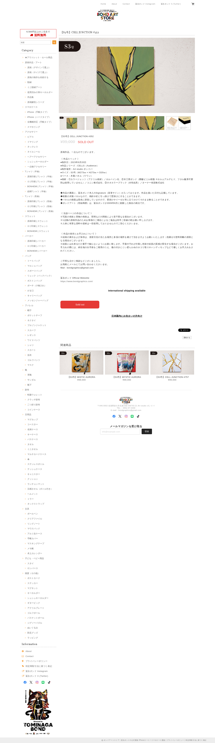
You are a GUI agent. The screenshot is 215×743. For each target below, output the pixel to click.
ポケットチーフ (34, 315)
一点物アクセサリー (36, 166)
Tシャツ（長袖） (33, 196)
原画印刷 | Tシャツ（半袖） (40, 176)
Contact (126, 4)
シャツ (30, 345)
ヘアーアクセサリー (36, 157)
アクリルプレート (35, 608)
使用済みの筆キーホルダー (40, 92)
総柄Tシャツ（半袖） (37, 191)
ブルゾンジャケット (36, 325)
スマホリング (33, 127)
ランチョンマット (35, 484)
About (114, 4)
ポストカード (33, 578)
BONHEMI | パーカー (37, 251)
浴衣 (29, 355)
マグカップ (32, 419)
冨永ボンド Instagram (145, 4)
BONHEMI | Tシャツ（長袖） (41, 211)
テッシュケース (34, 469)
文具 (27, 509)
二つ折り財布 (33, 404)
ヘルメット (32, 494)
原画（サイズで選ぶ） (37, 72)
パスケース (32, 439)
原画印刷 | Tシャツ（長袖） (40, 201)
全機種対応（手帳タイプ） (40, 122)
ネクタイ (31, 320)
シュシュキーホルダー (37, 161)
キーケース (32, 434)
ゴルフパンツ (33, 360)
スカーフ (31, 330)
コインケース (33, 409)
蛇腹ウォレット (34, 395)
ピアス (30, 137)
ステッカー (32, 583)
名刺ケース (32, 429)
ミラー (30, 499)
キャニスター (33, 474)
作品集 (30, 97)
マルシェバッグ (34, 266)
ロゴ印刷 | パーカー (36, 246)
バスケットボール (35, 618)
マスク (30, 365)
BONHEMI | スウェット (38, 231)
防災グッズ (32, 633)
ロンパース (32, 568)
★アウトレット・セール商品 (38, 57)
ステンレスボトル (35, 464)
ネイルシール (33, 152)
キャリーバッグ (34, 295)
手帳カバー (32, 538)
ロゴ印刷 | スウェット (37, 226)
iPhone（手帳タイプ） (38, 112)
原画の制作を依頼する (37, 77)
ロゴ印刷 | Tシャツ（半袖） (40, 181)
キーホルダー (33, 593)
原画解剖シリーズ (35, 102)
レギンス (31, 335)
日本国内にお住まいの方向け (126, 316)
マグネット (32, 588)
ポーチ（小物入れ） (36, 285)
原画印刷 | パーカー (36, 241)
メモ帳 (30, 548)
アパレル (29, 305)
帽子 (29, 310)
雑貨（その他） (32, 573)
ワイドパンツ (33, 340)
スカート (31, 350)
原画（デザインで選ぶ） (39, 67)
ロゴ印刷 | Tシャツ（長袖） (40, 206)
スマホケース (31, 107)
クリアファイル (34, 518)
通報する (187, 337)
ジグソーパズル (34, 623)
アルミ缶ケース (34, 533)
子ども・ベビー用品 (34, 558)
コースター (32, 424)
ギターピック (33, 603)
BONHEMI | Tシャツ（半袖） (41, 186)
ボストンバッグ (34, 280)
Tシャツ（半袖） (33, 171)
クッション (32, 479)
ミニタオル (32, 449)
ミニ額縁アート (34, 87)
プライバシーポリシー (37, 661)
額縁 (29, 82)
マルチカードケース (36, 454)
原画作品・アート (33, 62)
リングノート (33, 523)
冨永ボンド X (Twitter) (171, 4)
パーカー (29, 236)
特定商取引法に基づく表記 (39, 666)
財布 (27, 390)
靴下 (29, 385)
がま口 (30, 290)
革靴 (29, 375)
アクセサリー (31, 132)
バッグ (28, 256)
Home (103, 4)
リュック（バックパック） (40, 275)
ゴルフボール (33, 613)
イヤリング (32, 142)
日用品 (28, 414)
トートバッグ (33, 261)
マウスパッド (33, 528)
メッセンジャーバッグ (37, 300)
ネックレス (32, 146)
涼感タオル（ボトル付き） (40, 489)
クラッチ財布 (33, 399)
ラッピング (32, 638)
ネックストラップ (35, 504)
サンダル (31, 380)
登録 (147, 431)
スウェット (30, 216)
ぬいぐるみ (32, 628)
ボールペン (32, 513)
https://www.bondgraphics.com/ (76, 281)
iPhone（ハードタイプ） (39, 117)
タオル (30, 444)
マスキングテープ (35, 543)
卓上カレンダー (34, 553)
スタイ (30, 563)
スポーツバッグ (34, 271)
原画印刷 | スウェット (37, 221)
